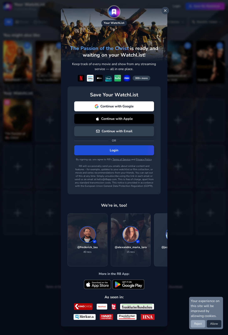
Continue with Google (114, 106)
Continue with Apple (114, 119)
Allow (214, 324)
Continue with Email (114, 131)
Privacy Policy (144, 159)
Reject (198, 324)
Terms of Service (121, 159)
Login (114, 150)
